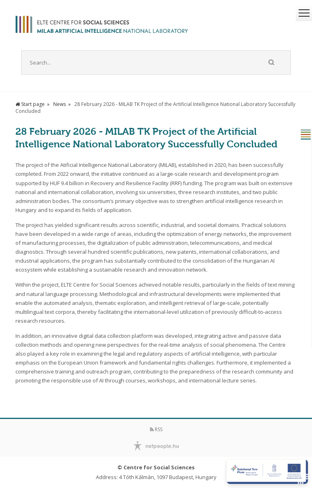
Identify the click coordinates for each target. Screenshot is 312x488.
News (59, 104)
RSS (156, 429)
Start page (30, 104)
